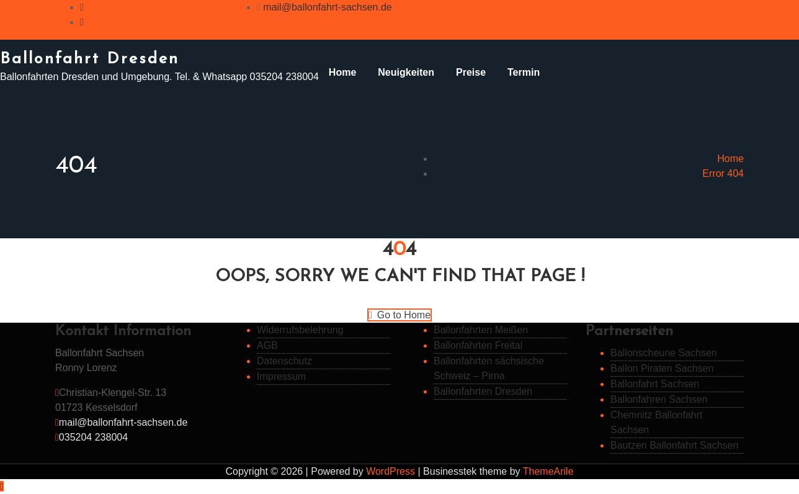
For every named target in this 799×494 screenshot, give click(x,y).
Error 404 (723, 173)
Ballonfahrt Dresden (89, 59)
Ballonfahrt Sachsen (654, 384)
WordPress (390, 471)
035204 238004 (93, 437)
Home (342, 72)
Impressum (281, 376)
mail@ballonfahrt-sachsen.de (327, 7)
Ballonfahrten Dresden (483, 391)
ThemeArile (548, 471)
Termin (523, 72)
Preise (471, 72)
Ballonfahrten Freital (478, 345)
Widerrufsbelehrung (300, 330)
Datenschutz (284, 361)
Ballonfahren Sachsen (659, 399)
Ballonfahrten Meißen (481, 330)
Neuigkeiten (406, 72)
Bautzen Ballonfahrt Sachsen (674, 445)
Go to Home (399, 315)
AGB (267, 345)
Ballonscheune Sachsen (663, 353)
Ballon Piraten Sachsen (661, 368)
